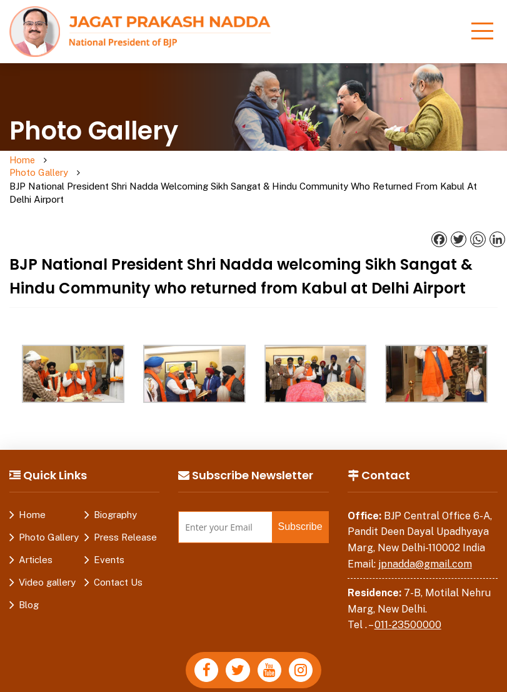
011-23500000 (407, 599)
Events (109, 534)
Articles (36, 534)
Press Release (125, 511)
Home (22, 160)
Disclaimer (204, 682)
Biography (115, 489)
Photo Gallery (70, 167)
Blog (29, 579)
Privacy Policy (137, 682)
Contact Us (118, 556)
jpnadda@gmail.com (425, 538)
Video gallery (47, 556)
